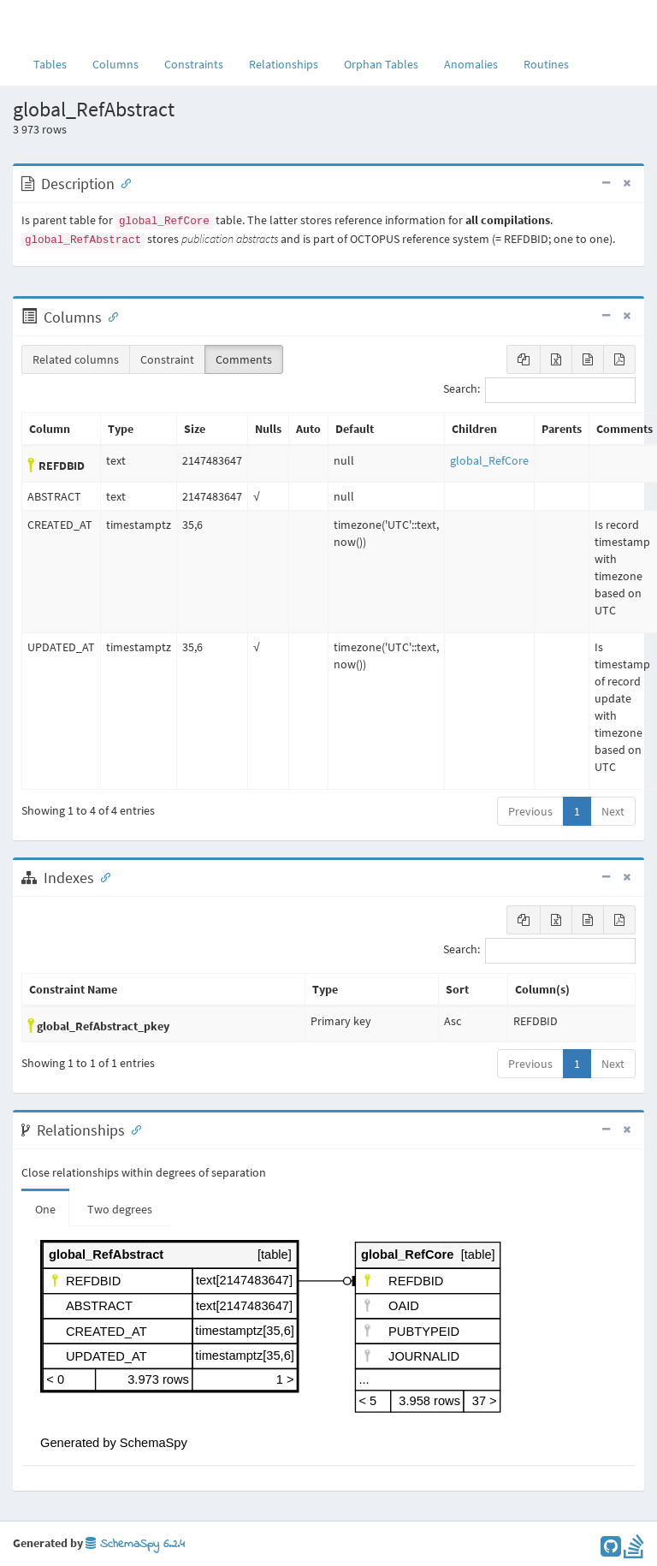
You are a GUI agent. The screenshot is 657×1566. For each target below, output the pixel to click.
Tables (56, 63)
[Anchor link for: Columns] (109, 315)
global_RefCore (489, 460)
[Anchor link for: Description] (122, 182)
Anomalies (471, 64)
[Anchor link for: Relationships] (132, 1128)
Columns (115, 64)
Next (612, 811)
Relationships (283, 64)
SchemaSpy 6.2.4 (135, 1544)
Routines (546, 64)
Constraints (193, 64)
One (45, 1209)
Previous (530, 811)
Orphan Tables (381, 64)
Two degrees (119, 1209)
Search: (539, 390)
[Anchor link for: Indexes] (102, 876)
